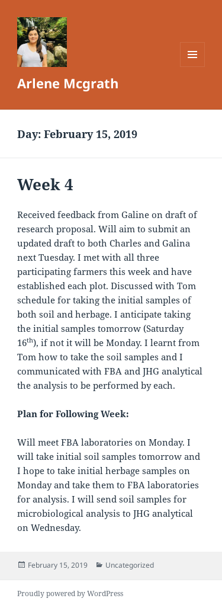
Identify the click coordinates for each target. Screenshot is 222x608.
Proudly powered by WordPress (70, 593)
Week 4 (45, 184)
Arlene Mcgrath (67, 83)
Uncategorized (129, 565)
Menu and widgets (193, 66)
